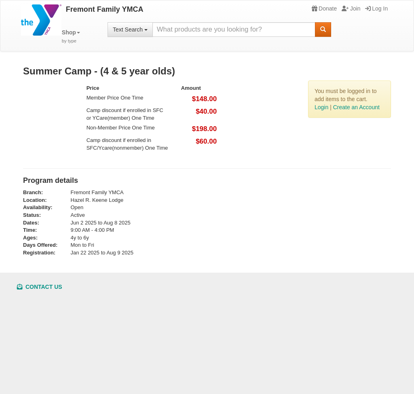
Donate (324, 8)
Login (321, 107)
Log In (376, 8)
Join (351, 8)
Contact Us (39, 287)
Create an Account (356, 107)
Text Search (130, 29)
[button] (71, 36)
